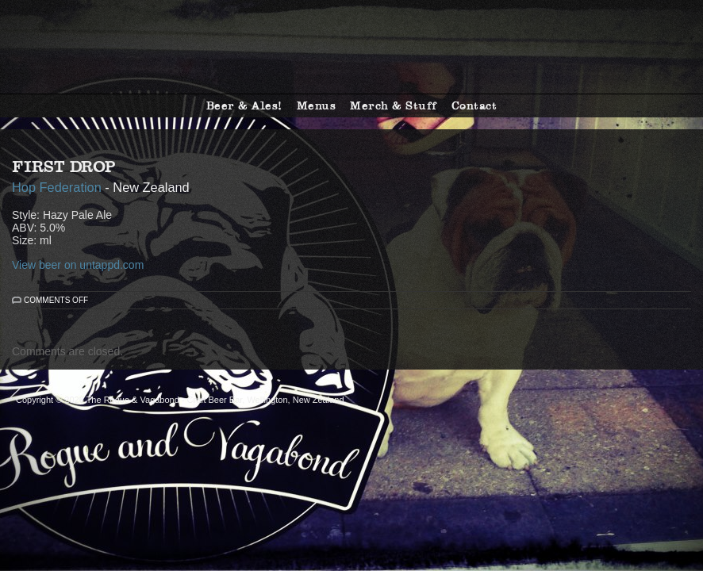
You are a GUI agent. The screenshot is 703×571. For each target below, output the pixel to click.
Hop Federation (57, 187)
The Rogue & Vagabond (351, 47)
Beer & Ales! (244, 105)
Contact (474, 105)
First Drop (64, 166)
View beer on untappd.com (78, 265)
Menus (316, 105)
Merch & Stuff (393, 105)
